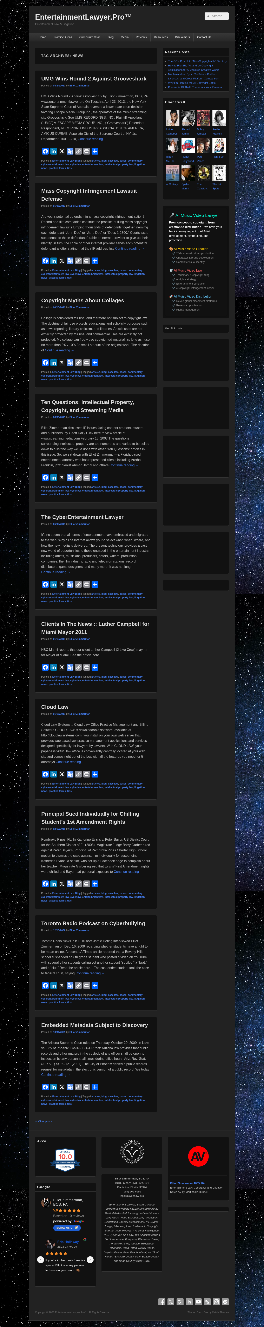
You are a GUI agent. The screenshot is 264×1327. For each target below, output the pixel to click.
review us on (67, 1227)
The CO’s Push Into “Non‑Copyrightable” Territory (197, 61)
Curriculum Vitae (89, 37)
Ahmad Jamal (188, 129)
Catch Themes (220, 1312)
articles (95, 160)
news (44, 168)
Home (42, 37)
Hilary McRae (172, 157)
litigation (139, 164)
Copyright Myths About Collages (82, 300)
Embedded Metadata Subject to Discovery (94, 1025)
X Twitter (170, 1301)
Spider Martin (188, 184)
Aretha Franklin (219, 129)
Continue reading (92, 139)
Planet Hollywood (188, 157)
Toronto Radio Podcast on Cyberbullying (93, 923)
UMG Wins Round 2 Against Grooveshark (93, 79)
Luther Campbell (172, 129)
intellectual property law (119, 164)
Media (125, 37)
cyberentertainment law (55, 164)
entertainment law (92, 164)
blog (104, 160)
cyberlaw (75, 164)
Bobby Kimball (203, 129)
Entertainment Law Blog (66, 160)
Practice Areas (62, 37)
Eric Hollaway (68, 1242)
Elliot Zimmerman (80, 85)
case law (113, 160)
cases (123, 160)
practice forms (57, 168)
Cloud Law (54, 707)
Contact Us (204, 37)
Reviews (141, 37)
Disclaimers (182, 37)
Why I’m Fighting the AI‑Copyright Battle (192, 82)
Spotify (225, 1301)
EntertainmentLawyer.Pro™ (83, 17)
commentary (135, 160)
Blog (111, 37)
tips (69, 168)
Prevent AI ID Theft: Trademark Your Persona (195, 87)
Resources (161, 37)
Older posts (43, 1121)
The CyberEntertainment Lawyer (82, 517)
